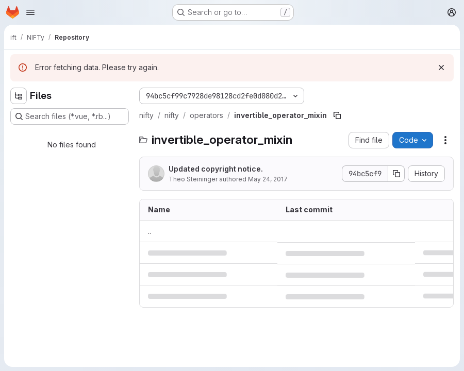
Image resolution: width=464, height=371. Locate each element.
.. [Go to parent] (149, 231)
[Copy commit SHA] (396, 173)
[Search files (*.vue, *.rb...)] (69, 116)
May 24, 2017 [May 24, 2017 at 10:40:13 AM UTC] (268, 179)
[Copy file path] (337, 115)
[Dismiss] (441, 67)
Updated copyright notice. (216, 168)
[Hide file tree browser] (18, 96)
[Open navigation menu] (30, 12)
